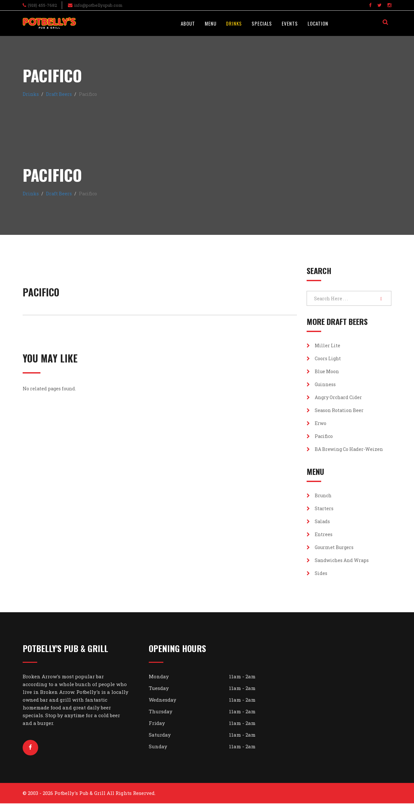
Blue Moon (323, 371)
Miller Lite (323, 345)
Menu (210, 23)
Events (290, 23)
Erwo (316, 423)
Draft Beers (59, 94)
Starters (320, 508)
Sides (317, 573)
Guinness (321, 384)
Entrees (319, 534)
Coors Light (324, 358)
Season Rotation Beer (335, 410)
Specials (262, 23)
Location (318, 23)
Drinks (234, 23)
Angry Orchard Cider (334, 397)
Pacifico (320, 436)
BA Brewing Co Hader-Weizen (345, 449)
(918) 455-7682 (42, 5)
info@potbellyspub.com (98, 5)
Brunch (319, 495)
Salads (318, 521)
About (188, 23)
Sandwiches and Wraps (338, 560)
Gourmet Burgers (330, 547)
